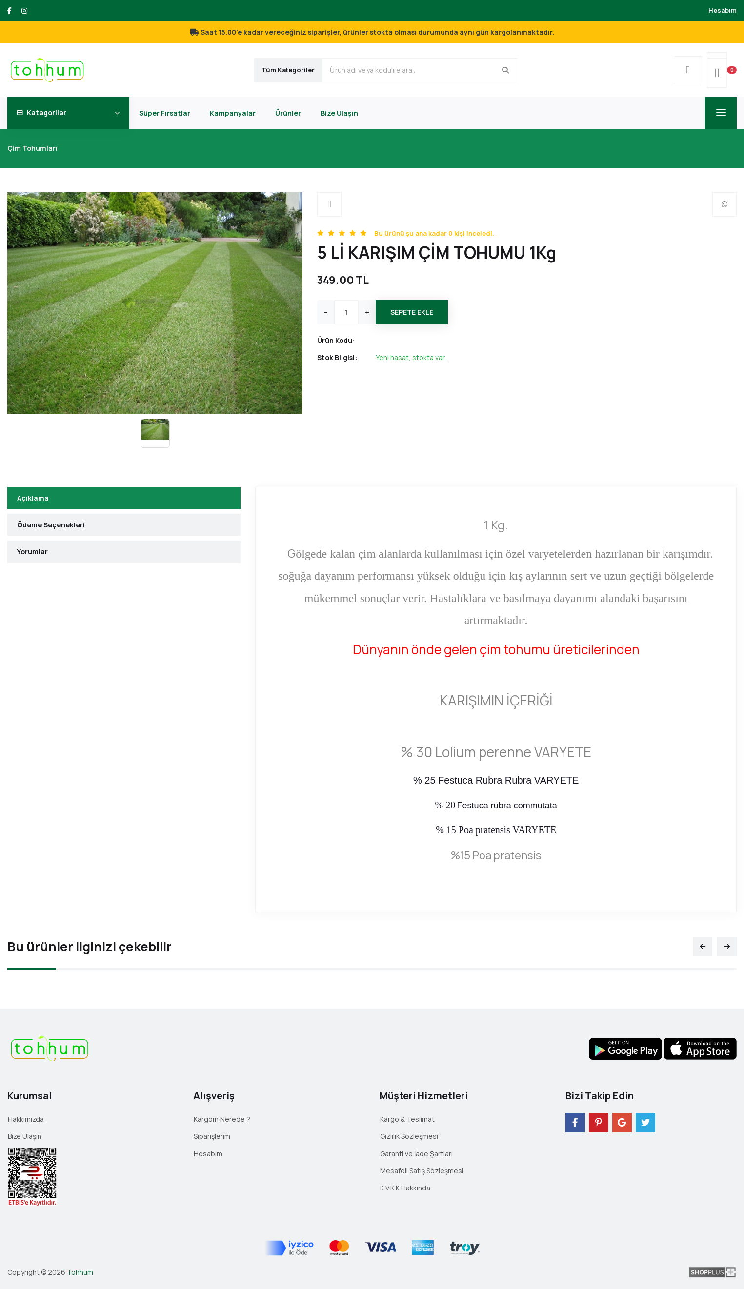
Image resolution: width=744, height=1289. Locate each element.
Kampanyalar (233, 113)
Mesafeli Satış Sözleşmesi (421, 1170)
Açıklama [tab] (33, 498)
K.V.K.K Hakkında (405, 1187)
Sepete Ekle (411, 312)
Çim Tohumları (32, 148)
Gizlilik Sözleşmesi (409, 1136)
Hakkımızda (26, 1119)
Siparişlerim (212, 1136)
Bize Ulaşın (339, 113)
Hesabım (722, 10)
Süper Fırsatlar (164, 113)
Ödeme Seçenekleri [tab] (51, 524)
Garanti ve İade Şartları (416, 1153)
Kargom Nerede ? (222, 1119)
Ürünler (288, 113)
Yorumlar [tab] (32, 551)
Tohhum (80, 1272)
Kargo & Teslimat (407, 1119)
